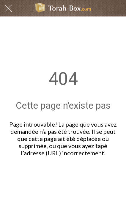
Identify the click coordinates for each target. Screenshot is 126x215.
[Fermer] (8, 8)
